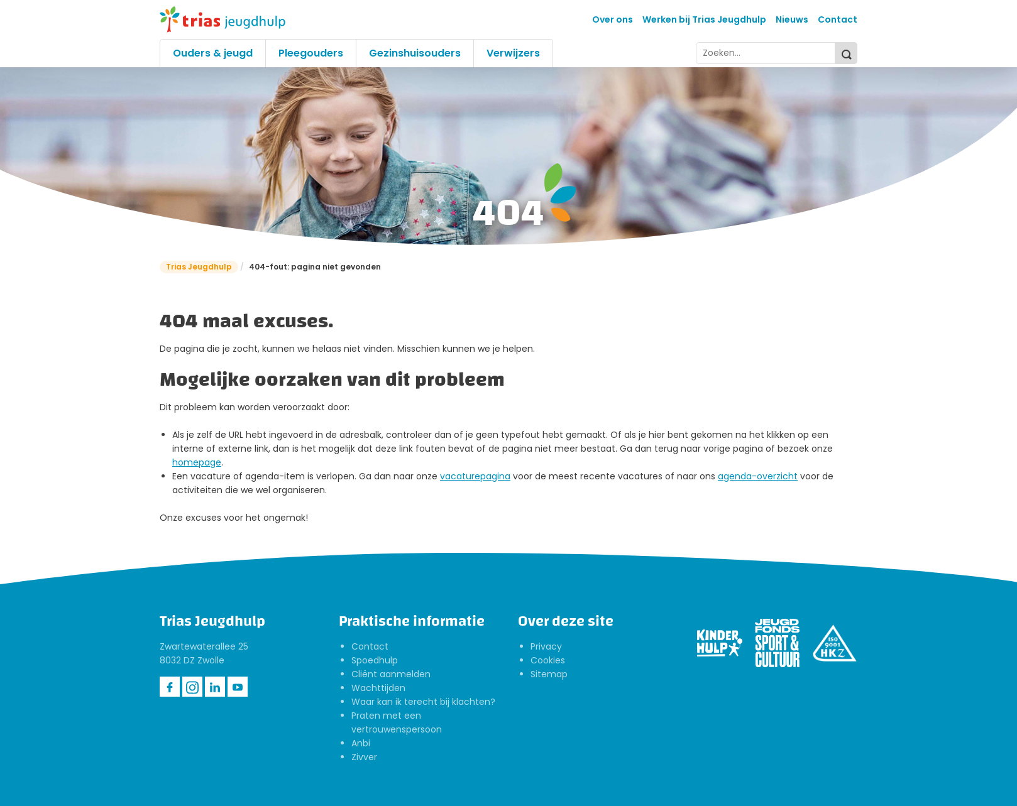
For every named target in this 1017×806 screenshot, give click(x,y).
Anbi (360, 743)
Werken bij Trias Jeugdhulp (704, 19)
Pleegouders (310, 53)
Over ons (612, 19)
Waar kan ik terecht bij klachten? (423, 701)
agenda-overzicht (758, 476)
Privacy (546, 646)
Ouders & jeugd (213, 53)
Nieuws (792, 19)
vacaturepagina (475, 476)
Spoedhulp (374, 660)
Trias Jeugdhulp (199, 266)
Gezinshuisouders (415, 53)
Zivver (364, 757)
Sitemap (549, 674)
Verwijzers (513, 53)
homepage (196, 462)
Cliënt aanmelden (391, 674)
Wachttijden (378, 688)
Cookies (547, 660)
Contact (837, 19)
